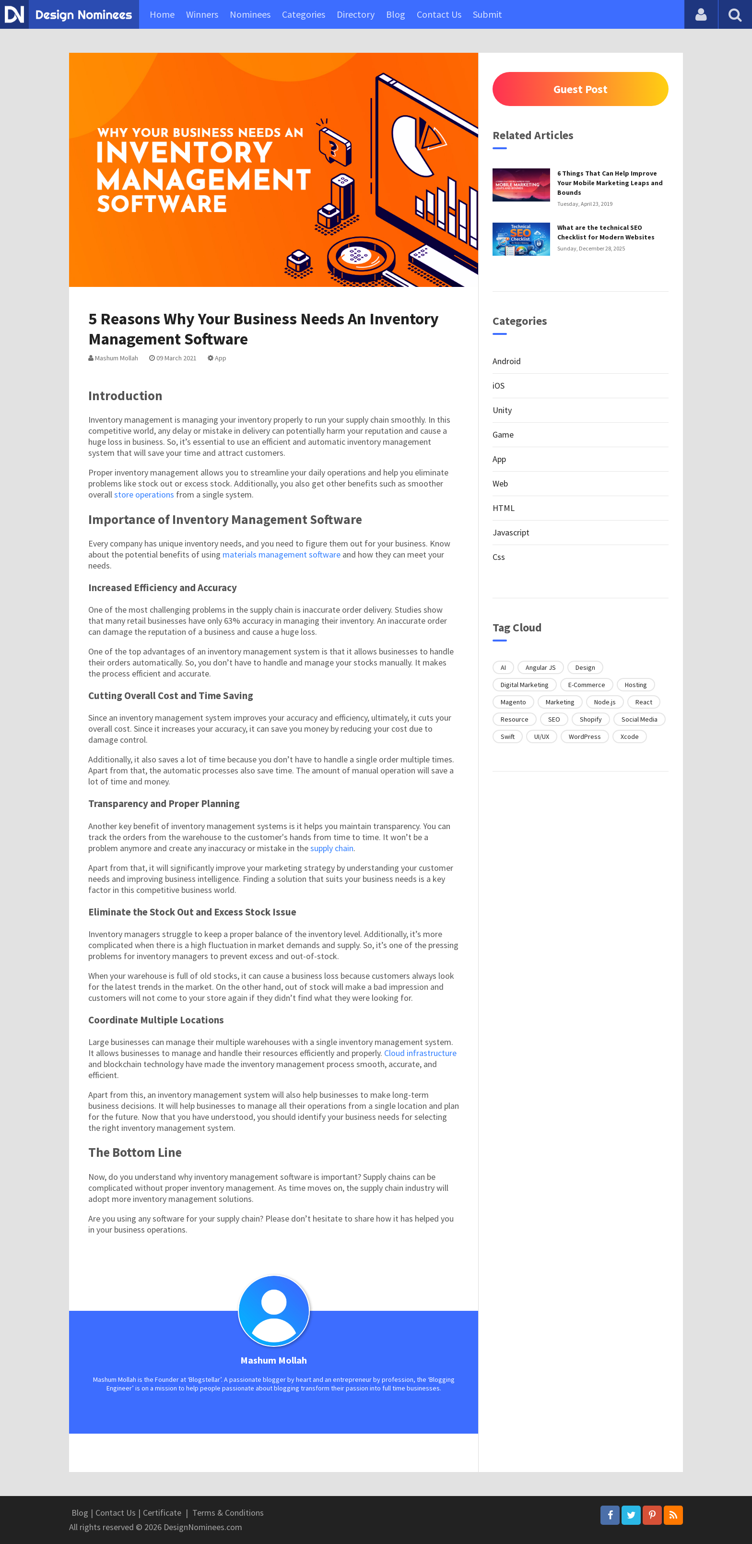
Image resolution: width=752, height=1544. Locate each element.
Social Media (640, 719)
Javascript (511, 532)
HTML (504, 507)
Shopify (591, 719)
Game (503, 434)
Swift (508, 736)
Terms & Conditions (228, 1512)
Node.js (605, 702)
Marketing (560, 702)
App (217, 358)
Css (499, 556)
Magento (513, 702)
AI (503, 667)
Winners (202, 14)
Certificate (162, 1512)
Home (162, 14)
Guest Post (580, 89)
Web (500, 483)
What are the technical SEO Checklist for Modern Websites (606, 232)
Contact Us (439, 14)
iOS (499, 385)
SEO (554, 719)
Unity (502, 410)
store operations (144, 494)
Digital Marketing (525, 684)
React (643, 702)
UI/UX (541, 736)
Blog (395, 14)
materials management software (282, 554)
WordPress (585, 736)
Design (585, 667)
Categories (303, 14)
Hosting (636, 684)
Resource (515, 719)
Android (507, 361)
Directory (356, 14)
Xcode (630, 736)
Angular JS (541, 667)
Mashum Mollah (113, 358)
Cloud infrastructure (420, 1052)
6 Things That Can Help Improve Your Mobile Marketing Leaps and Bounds (610, 183)
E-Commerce (586, 684)
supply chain (331, 848)
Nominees (250, 14)
